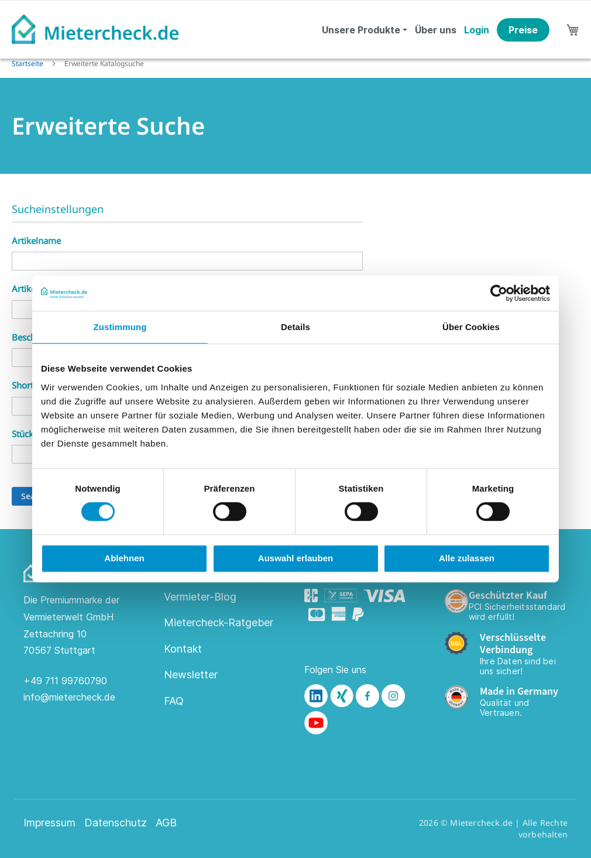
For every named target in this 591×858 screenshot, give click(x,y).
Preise (523, 30)
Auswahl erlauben (295, 558)
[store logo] (95, 29)
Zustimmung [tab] (120, 327)
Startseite (28, 63)
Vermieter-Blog (200, 597)
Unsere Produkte (361, 30)
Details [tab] (295, 327)
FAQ (174, 701)
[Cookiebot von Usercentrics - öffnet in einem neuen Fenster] (499, 293)
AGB (166, 823)
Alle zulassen (466, 558)
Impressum (49, 823)
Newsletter (191, 674)
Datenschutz (115, 823)
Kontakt (183, 649)
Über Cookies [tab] (471, 327)
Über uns (435, 30)
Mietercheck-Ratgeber (218, 622)
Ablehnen (124, 558)
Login (476, 30)
